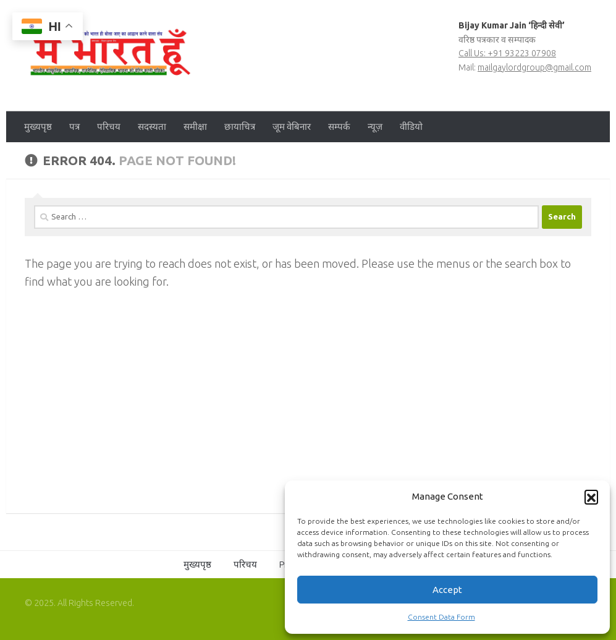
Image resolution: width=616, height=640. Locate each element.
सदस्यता (152, 126)
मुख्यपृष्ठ (38, 126)
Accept (447, 589)
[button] (591, 496)
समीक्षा (195, 126)
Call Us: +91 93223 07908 (507, 53)
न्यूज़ (375, 126)
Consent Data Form (441, 617)
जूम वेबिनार (291, 126)
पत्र (74, 126)
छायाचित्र (239, 126)
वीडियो (411, 126)
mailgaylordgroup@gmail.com (534, 67)
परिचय (108, 126)
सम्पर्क (339, 126)
